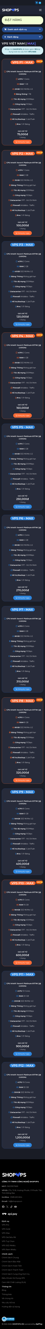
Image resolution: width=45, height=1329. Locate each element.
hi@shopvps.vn (12, 1201)
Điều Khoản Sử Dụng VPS (13, 1278)
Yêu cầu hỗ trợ (8, 1302)
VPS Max (6, 1233)
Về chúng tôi (7, 1298)
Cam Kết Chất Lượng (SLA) (14, 1282)
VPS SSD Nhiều (8, 1245)
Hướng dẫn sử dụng (11, 1306)
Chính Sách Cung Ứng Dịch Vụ (16, 1274)
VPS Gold (6, 1229)
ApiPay (39, 1324)
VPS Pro (5, 1225)
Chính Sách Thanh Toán (12, 1270)
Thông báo (7, 1294)
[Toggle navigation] (40, 10)
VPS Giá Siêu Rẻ (9, 1237)
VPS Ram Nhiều (9, 1249)
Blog (4, 1290)
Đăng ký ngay (22, 142)
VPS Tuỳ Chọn (8, 1241)
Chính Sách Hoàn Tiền (12, 1266)
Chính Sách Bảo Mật (11, 1261)
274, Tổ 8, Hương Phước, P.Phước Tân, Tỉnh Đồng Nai (22, 1191)
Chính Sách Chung (10, 1257)
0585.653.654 (12, 1197)
